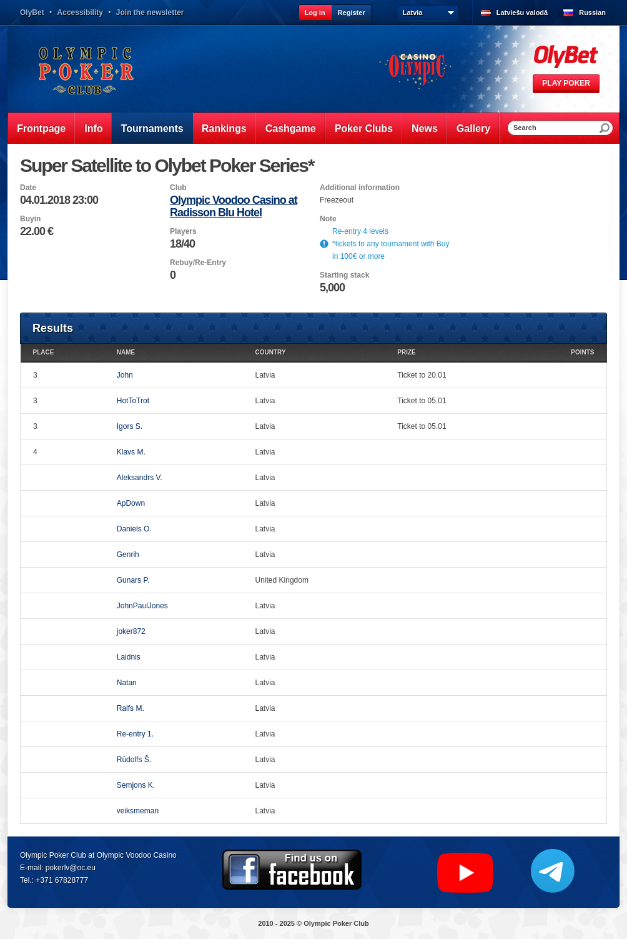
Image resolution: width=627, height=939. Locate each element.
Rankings (224, 128)
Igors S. (129, 426)
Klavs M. (131, 452)
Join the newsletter (150, 12)
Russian (592, 12)
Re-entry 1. (135, 734)
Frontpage (41, 128)
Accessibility (80, 12)
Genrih (128, 554)
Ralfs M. (130, 708)
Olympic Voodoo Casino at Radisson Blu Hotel (233, 206)
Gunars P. (133, 580)
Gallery (473, 128)
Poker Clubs (364, 128)
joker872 (131, 631)
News (425, 128)
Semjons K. (136, 785)
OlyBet (32, 12)
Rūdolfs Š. (134, 759)
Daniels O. (134, 529)
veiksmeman (138, 810)
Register (351, 12)
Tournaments (152, 128)
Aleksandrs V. (139, 477)
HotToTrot (133, 400)
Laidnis (129, 657)
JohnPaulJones (142, 605)
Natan (127, 682)
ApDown (131, 503)
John (125, 375)
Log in (315, 12)
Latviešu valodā (522, 12)
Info (93, 128)
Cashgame (290, 128)
